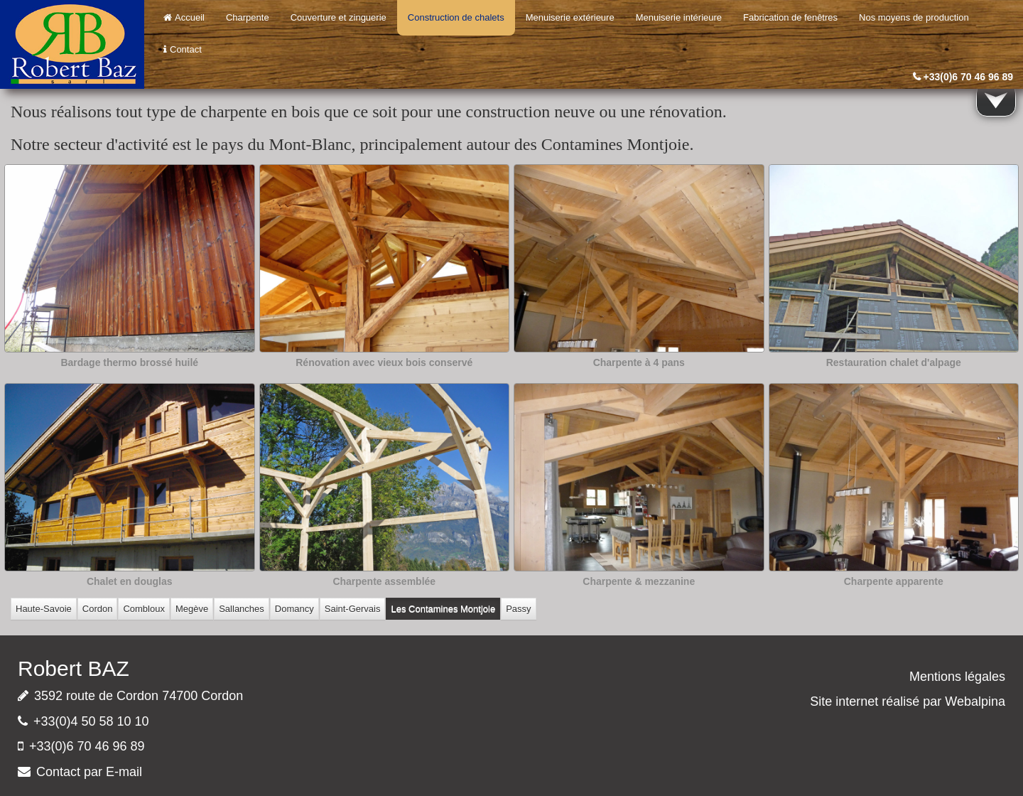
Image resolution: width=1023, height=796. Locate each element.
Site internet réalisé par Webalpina (907, 701)
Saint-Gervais (353, 608)
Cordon (97, 608)
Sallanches (241, 608)
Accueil (184, 17)
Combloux (144, 608)
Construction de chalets (456, 17)
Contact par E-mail (89, 772)
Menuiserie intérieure (679, 17)
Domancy (294, 608)
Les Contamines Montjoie (443, 608)
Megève (191, 608)
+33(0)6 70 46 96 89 (969, 76)
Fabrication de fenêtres (790, 17)
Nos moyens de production (914, 17)
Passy (518, 608)
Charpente (247, 17)
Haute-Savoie (44, 608)
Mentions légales (957, 676)
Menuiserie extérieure (570, 17)
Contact (182, 49)
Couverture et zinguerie (338, 17)
